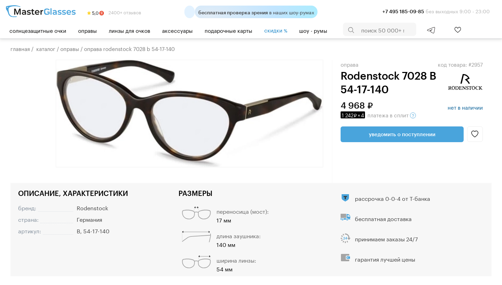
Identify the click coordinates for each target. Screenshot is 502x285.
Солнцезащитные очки (37, 30)
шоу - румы (313, 30)
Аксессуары (177, 30)
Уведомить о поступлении (402, 134)
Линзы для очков (129, 30)
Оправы (87, 30)
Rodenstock (92, 207)
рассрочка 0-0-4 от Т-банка (392, 197)
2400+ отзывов (114, 11)
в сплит (378, 114)
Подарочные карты (228, 30)
